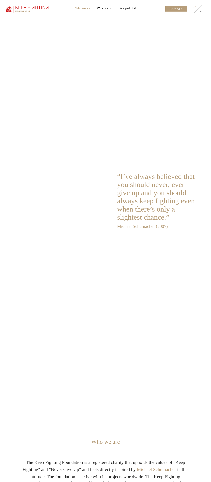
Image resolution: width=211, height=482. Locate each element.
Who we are (82, 8)
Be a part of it (127, 8)
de (200, 11)
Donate (176, 8)
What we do (104, 8)
